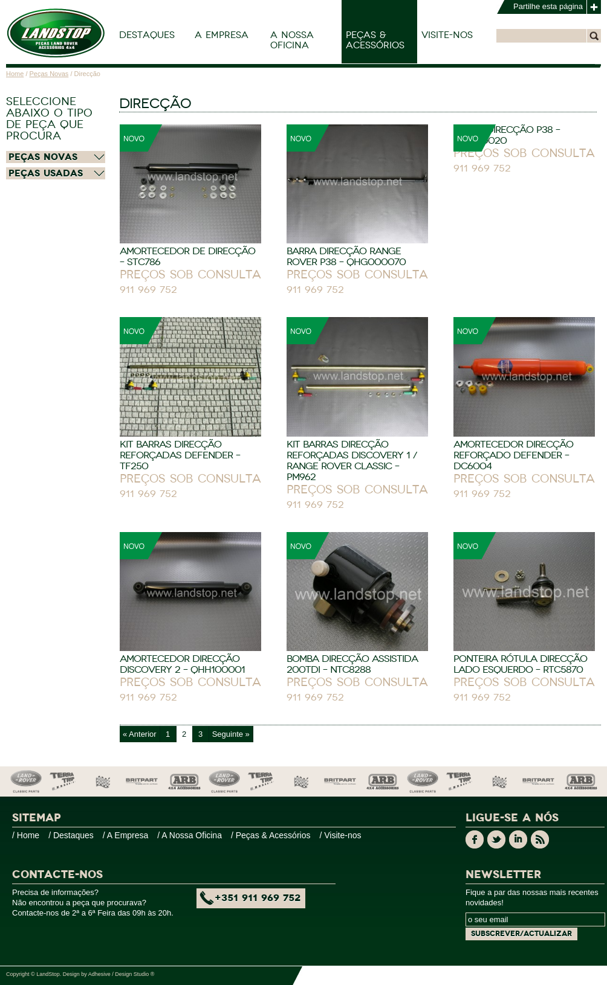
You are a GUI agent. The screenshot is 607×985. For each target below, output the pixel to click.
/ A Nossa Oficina (189, 835)
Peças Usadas (45, 173)
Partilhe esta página (548, 6)
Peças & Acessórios (375, 40)
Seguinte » (231, 734)
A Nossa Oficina (292, 40)
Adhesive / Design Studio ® (121, 974)
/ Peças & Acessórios (271, 835)
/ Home (25, 835)
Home (15, 73)
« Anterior (140, 734)
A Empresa (221, 35)
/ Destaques (71, 835)
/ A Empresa (125, 835)
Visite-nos (447, 35)
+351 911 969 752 (257, 898)
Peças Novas (49, 73)
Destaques (147, 35)
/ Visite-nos (340, 835)
